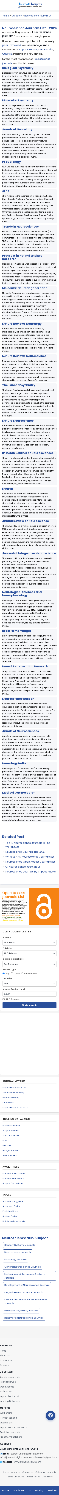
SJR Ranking (6, 1413)
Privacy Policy (33, 1476)
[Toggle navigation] (4, 5)
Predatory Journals (10, 1432)
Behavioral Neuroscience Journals (24, 1317)
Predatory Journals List (14, 1173)
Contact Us (6, 1360)
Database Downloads (14, 1221)
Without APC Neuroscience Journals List (29, 857)
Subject (7, 937)
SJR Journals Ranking (13, 1092)
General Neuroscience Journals (22, 1266)
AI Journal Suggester (13, 1201)
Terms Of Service (15, 1476)
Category (16, 15)
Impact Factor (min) (14, 989)
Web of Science (11, 1135)
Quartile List (8, 1102)
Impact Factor (28, 49)
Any (6, 973)
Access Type (9, 969)
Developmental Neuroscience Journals (27, 1285)
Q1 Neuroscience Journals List (23, 867)
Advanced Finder (11, 1206)
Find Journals (29, 1005)
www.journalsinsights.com (27, 1461)
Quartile (7, 54)
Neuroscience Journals (17, 1252)
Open (15, 973)
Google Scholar (11, 1150)
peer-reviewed (11, 45)
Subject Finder (10, 1216)
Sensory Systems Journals (19, 1245)
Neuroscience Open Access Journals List (30, 862)
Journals (51, 1472)
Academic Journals (10, 1377)
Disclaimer (47, 1476)
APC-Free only (11, 999)
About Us (5, 1355)
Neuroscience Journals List (38, 15)
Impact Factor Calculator (15, 1107)
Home (6, 15)
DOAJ (5, 1140)
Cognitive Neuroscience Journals (23, 1292)
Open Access (7, 1386)
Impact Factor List (9, 1396)
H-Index (48, 49)
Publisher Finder (11, 1211)
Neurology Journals (15, 1259)
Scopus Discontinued (13, 1183)
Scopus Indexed (11, 1130)
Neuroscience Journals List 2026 (25, 852)
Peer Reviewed (8, 1381)
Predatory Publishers (13, 1178)
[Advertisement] (29, 1044)
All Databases (10, 1155)
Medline (7, 1145)
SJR (40, 49)
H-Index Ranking (11, 1097)
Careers (4, 1365)
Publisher (8, 948)
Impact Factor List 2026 (14, 1087)
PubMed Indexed (11, 1125)
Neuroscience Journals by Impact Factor (30, 871)
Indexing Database (13, 958)
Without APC (6, 1391)
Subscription (29, 973)
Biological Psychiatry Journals (21, 1310)
